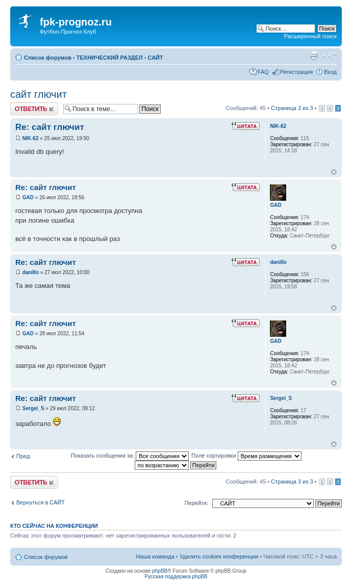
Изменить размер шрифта (329, 55)
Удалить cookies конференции (219, 556)
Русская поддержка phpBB (175, 576)
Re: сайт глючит (49, 127)
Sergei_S (33, 408)
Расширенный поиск (310, 36)
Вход (330, 72)
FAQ (263, 72)
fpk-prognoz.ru (76, 22)
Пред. (23, 456)
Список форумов (47, 58)
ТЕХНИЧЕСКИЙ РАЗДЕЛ (110, 58)
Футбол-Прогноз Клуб (68, 32)
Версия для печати (313, 55)
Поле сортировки (246, 455)
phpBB (159, 571)
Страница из (292, 108)
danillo (30, 272)
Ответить (34, 108)
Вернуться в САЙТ (40, 502)
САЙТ (155, 58)
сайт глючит (38, 94)
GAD (28, 197)
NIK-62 (30, 138)
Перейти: (197, 503)
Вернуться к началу (334, 172)
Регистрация (296, 72)
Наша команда (155, 556)
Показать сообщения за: (130, 455)
